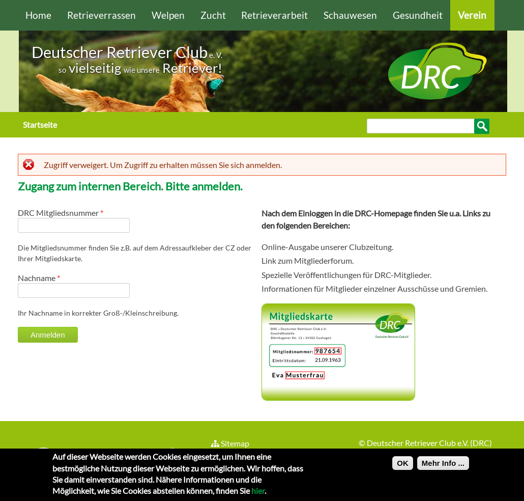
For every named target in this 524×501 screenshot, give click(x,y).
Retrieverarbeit (274, 15)
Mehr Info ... (443, 466)
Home (38, 15)
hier (258, 494)
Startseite (40, 124)
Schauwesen (350, 15)
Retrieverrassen (101, 15)
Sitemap (229, 443)
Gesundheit (418, 15)
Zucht (213, 15)
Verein (472, 15)
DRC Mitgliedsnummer (60, 212)
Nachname (39, 278)
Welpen (168, 15)
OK (403, 466)
